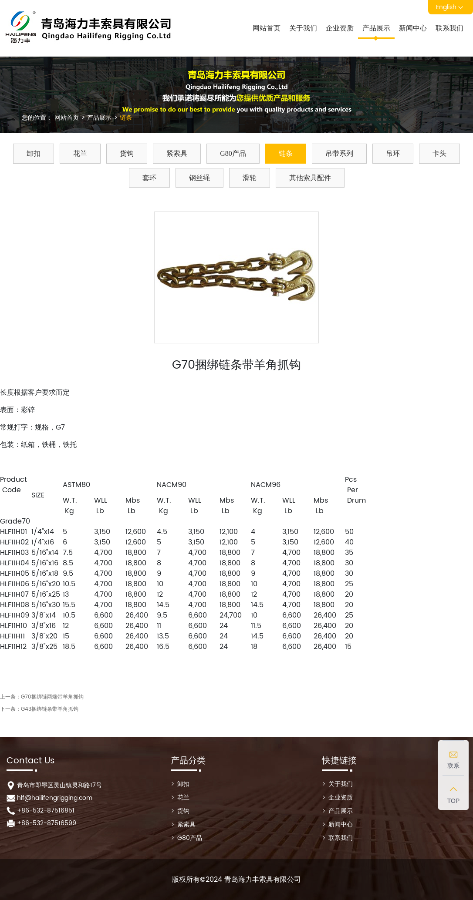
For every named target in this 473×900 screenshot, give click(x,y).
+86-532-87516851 (45, 811)
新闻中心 (413, 28)
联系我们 (449, 28)
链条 (125, 118)
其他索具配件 (310, 177)
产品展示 (376, 28)
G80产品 (233, 153)
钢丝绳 (199, 177)
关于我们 (303, 28)
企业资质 (340, 28)
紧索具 (176, 153)
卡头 (439, 153)
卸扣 (34, 153)
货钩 (127, 153)
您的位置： (37, 118)
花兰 (80, 153)
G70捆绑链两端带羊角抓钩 (52, 697)
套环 (149, 177)
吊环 (393, 153)
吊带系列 (339, 153)
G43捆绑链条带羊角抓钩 (49, 709)
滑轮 (250, 177)
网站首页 (266, 28)
